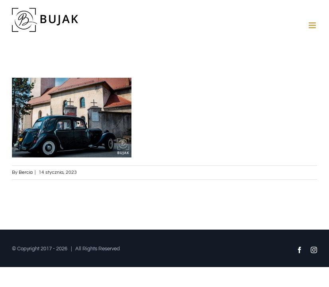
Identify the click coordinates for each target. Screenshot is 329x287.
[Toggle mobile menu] (313, 25)
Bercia (26, 172)
